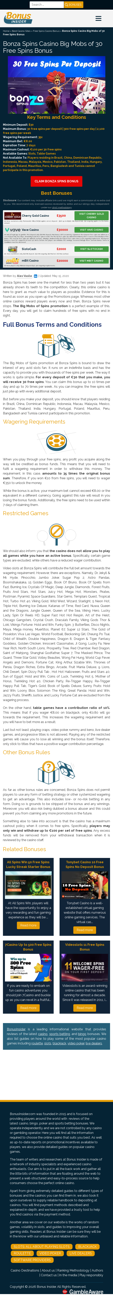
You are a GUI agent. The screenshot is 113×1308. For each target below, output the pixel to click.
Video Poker (50, 1253)
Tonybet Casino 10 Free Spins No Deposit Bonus (85, 864)
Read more (28, 925)
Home (6, 31)
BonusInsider (16, 1029)
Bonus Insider (46, 1287)
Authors (97, 1270)
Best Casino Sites (21, 31)
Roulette (22, 1253)
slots (47, 1043)
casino (43, 1034)
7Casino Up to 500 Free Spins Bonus (28, 947)
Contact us (49, 1275)
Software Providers (32, 1260)
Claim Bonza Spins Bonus (56, 181)
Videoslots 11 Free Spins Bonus (84, 947)
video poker (76, 1043)
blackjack (59, 1043)
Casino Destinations (25, 1270)
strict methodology (62, 207)
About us (48, 1270)
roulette (37, 1043)
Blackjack (87, 1247)
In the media (68, 1275)
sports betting (59, 1034)
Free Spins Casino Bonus (46, 31)
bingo (82, 1034)
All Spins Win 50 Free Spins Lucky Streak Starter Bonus (28, 864)
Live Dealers (81, 1253)
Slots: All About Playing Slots (42, 1247)
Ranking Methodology (73, 1270)
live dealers (94, 1043)
